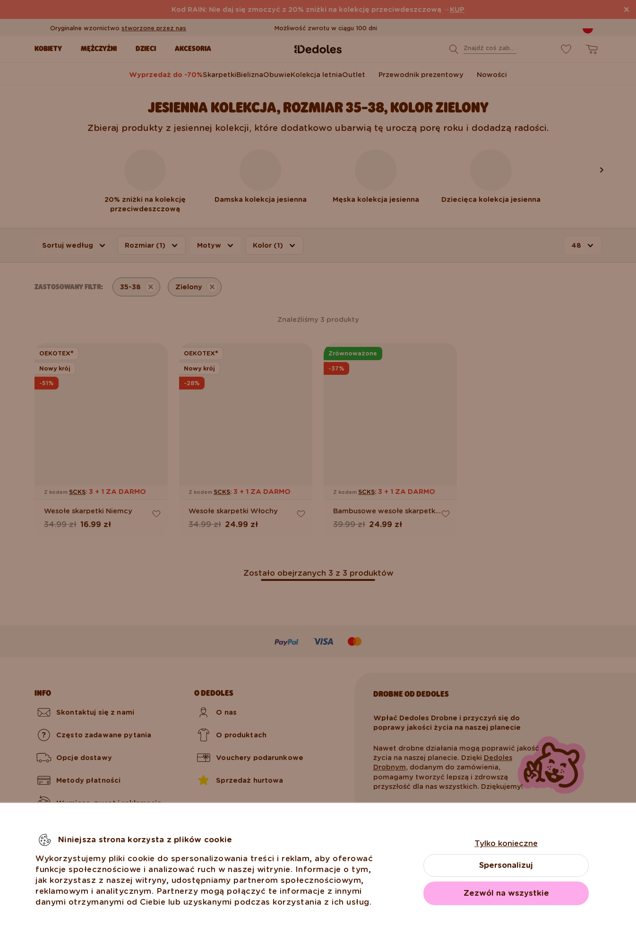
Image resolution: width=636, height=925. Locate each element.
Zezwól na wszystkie (506, 893)
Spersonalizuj (506, 865)
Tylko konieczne (506, 843)
